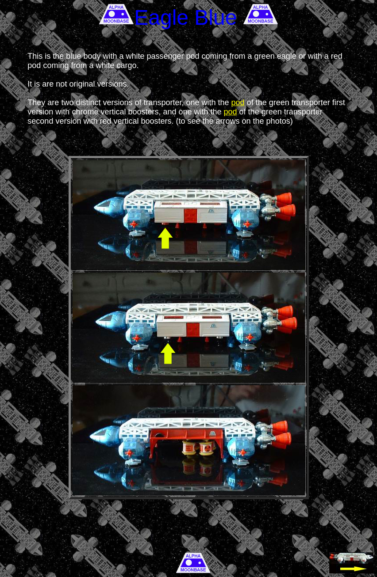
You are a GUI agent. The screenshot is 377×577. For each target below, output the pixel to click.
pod (238, 102)
